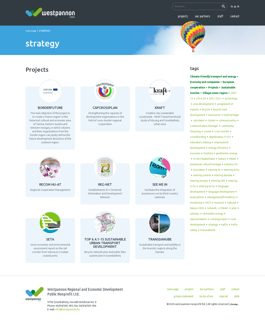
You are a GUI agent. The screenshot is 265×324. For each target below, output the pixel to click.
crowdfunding (198, 136)
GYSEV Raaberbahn (204, 158)
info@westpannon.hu (67, 309)
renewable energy (212, 213)
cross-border (221, 131)
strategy (213, 224)
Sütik (236, 296)
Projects (183, 16)
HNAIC (232, 158)
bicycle (206, 109)
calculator (199, 120)
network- (212, 208)
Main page (31, 31)
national (231, 202)
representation (198, 219)
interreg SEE (218, 180)
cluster (212, 120)
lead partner (197, 197)
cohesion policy (227, 120)
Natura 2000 (197, 208)
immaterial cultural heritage (205, 164)
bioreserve (214, 114)
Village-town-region (215, 93)
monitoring (196, 202)
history (222, 158)
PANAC (224, 208)
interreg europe (199, 180)
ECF (229, 136)
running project (219, 219)
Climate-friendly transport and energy (213, 76)
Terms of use (206, 296)
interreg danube (223, 175)
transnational (207, 230)
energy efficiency (218, 147)
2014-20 (201, 98)
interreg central (202, 175)
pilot (234, 208)
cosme (207, 131)
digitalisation (216, 136)
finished (208, 153)
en (235, 6)
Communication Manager (204, 125)
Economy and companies (204, 82)
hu (232, 6)
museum (219, 202)
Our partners (202, 16)
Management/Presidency (221, 197)
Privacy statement (183, 296)
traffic (224, 224)
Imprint (223, 296)
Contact (234, 16)
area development (203, 104)
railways (194, 213)
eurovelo (195, 153)
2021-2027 (215, 98)
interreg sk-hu (207, 186)
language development (221, 191)
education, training (200, 142)
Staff (220, 16)
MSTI (208, 202)
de (238, 6)
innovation (199, 169)
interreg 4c (214, 169)
